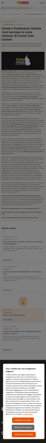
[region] (24, 401)
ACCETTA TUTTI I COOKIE (24, 434)
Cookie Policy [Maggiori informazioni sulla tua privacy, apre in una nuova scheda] (28, 414)
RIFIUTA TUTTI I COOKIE (23, 427)
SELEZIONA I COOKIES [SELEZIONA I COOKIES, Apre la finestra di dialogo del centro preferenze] (23, 420)
